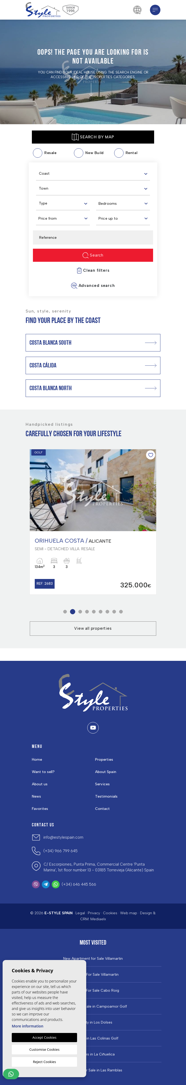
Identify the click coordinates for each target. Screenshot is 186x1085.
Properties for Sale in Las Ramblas (93, 1070)
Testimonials (106, 796)
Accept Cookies (44, 1037)
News (36, 796)
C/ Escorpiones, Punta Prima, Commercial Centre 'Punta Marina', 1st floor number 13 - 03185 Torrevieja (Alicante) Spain (99, 867)
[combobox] (93, 173)
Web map (128, 913)
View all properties (93, 628)
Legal (80, 913)
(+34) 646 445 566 (79, 884)
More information (27, 1026)
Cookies (110, 913)
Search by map (93, 137)
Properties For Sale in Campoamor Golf (93, 1006)
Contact (102, 808)
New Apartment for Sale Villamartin (93, 959)
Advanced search (93, 286)
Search (93, 255)
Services (102, 784)
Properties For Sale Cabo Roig (93, 990)
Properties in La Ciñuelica (93, 1054)
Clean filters (93, 271)
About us (40, 784)
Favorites (40, 808)
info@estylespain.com (63, 837)
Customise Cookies (44, 1049)
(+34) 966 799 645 (60, 851)
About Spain (105, 772)
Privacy (94, 913)
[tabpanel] (93, 521)
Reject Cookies (44, 1061)
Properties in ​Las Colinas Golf (93, 1038)
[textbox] (94, 174)
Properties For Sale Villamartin (93, 974)
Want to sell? (43, 772)
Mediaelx (98, 919)
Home (37, 759)
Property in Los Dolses (93, 1022)
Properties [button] (104, 759)
